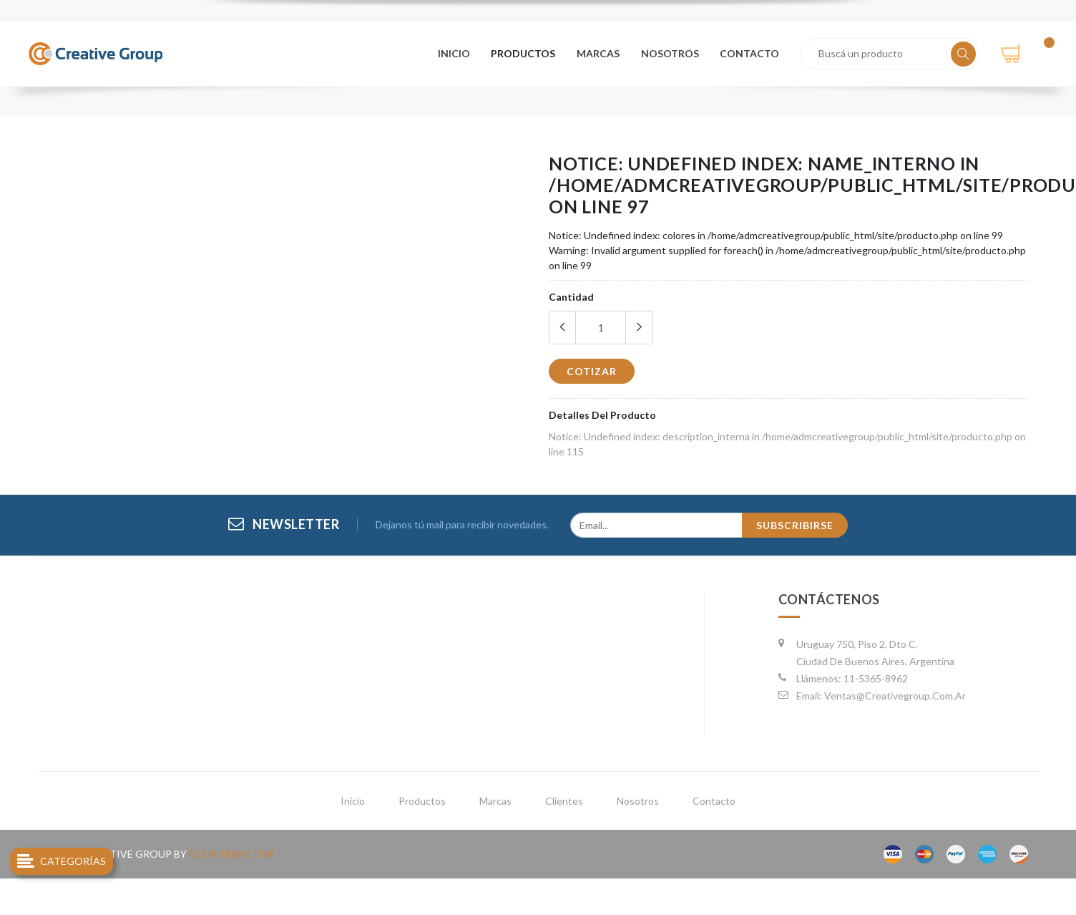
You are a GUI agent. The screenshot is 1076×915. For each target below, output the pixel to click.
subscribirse (794, 525)
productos (526, 53)
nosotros (671, 53)
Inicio (457, 53)
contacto (750, 53)
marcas (599, 53)
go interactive (232, 854)
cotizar (592, 371)
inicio (353, 801)
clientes (564, 801)
